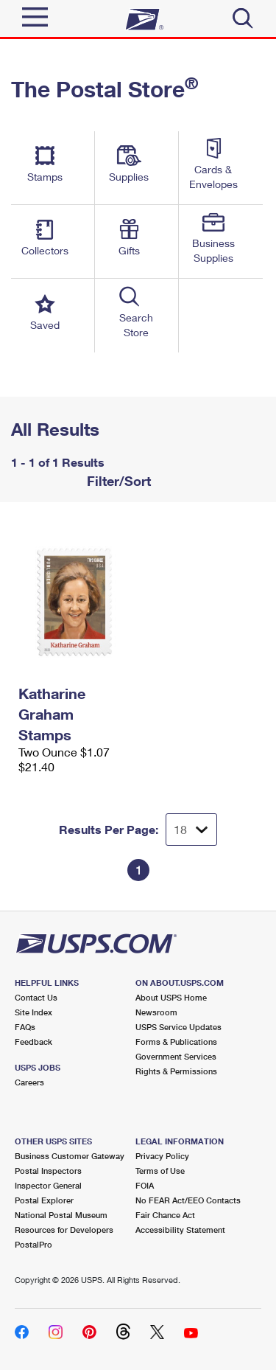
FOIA (144, 1185)
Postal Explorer (44, 1200)
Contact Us (36, 997)
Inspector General (48, 1185)
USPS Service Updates (178, 1027)
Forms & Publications (176, 1041)
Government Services (175, 1056)
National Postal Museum (61, 1215)
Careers (29, 1082)
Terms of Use (160, 1170)
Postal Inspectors (48, 1170)
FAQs (25, 1027)
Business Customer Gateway (69, 1156)
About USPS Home (171, 997)
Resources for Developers (64, 1229)
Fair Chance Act (165, 1215)
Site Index (33, 1012)
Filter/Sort (117, 481)
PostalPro (33, 1244)
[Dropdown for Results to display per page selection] (191, 829)
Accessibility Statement (180, 1229)
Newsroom (156, 1012)
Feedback (33, 1041)
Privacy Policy (162, 1156)
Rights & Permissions (176, 1071)
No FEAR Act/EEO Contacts (188, 1200)
